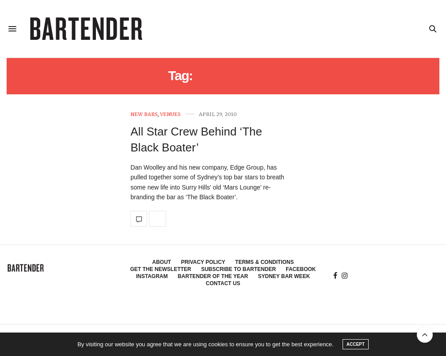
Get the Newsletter (160, 269)
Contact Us (223, 283)
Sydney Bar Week (284, 276)
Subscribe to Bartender (238, 269)
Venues (170, 114)
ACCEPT (356, 344)
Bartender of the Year (213, 276)
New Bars (144, 114)
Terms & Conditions (264, 262)
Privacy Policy (203, 262)
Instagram (152, 276)
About (161, 262)
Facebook (301, 269)
